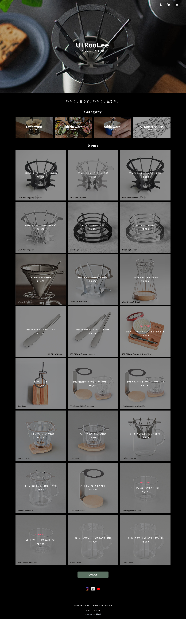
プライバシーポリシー (81, 605)
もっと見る (93, 574)
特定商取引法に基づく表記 (102, 605)
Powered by (93, 614)
